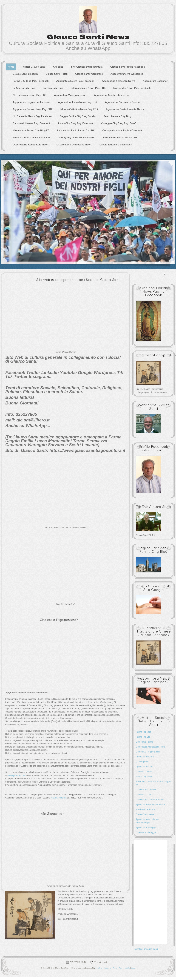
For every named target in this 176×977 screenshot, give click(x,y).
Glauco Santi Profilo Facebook (127, 66)
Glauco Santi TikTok (56, 74)
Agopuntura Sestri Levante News (125, 109)
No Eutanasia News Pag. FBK (29, 95)
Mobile (127, 968)
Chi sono (58, 66)
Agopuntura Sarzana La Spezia (122, 102)
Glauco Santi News (88, 37)
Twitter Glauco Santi (33, 66)
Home (10, 66)
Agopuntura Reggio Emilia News (31, 102)
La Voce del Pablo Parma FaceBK (76, 130)
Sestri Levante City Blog (117, 116)
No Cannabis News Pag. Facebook (32, 116)
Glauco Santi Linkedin (25, 74)
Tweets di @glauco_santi (146, 949)
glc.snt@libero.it (59, 798)
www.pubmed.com (16, 775)
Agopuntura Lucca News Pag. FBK (77, 102)
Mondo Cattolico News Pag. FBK (79, 109)
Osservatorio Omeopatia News (74, 144)
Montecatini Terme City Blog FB (31, 130)
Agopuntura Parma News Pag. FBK (33, 109)
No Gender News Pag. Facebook (132, 88)
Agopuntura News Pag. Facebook (75, 81)
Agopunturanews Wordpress (126, 74)
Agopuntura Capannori (155, 81)
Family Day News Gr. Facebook (76, 137)
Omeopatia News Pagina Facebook (122, 130)
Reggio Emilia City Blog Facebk (78, 116)
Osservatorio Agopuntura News (31, 144)
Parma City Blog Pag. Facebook (31, 81)
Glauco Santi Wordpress (89, 74)
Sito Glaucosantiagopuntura (87, 66)
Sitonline (98, 968)
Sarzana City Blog (53, 88)
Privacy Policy (118, 968)
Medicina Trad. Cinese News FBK (32, 137)
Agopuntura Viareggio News (70, 95)
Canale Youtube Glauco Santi (116, 144)
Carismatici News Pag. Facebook (31, 123)
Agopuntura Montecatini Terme (111, 95)
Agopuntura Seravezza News (118, 81)
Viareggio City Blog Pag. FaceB (119, 123)
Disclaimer (107, 968)
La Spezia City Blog (24, 88)
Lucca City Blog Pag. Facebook (75, 123)
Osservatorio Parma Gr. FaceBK (120, 137)
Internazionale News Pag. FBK (88, 88)
